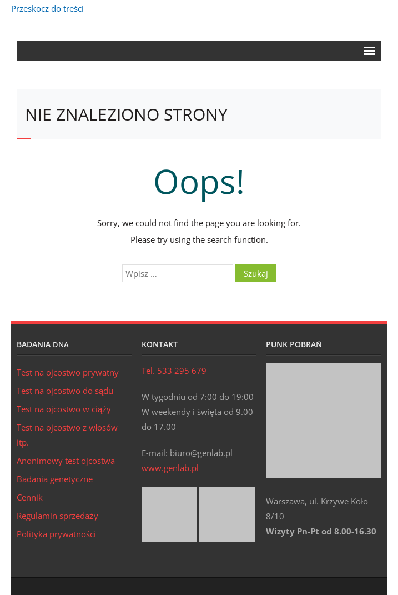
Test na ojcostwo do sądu (65, 390)
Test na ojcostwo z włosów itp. (67, 435)
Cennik (30, 497)
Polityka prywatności (56, 533)
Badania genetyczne (55, 478)
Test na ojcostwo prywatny (68, 372)
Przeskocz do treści (47, 8)
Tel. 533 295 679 (174, 370)
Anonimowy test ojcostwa (66, 460)
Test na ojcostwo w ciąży (64, 408)
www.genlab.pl (170, 467)
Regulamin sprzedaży (57, 515)
